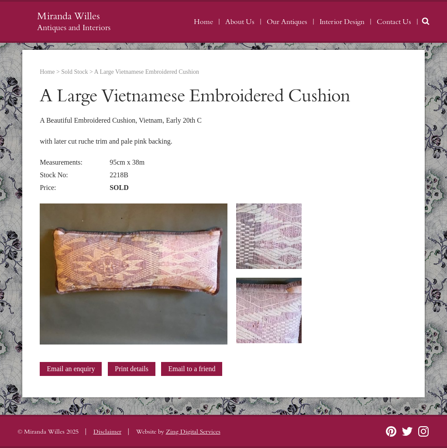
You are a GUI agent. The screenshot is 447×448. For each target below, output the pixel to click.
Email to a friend (191, 368)
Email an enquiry (71, 368)
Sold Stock (74, 72)
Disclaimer (107, 432)
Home (203, 21)
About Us (239, 21)
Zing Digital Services (193, 432)
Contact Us (394, 21)
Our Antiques (287, 21)
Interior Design (342, 21)
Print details (131, 368)
